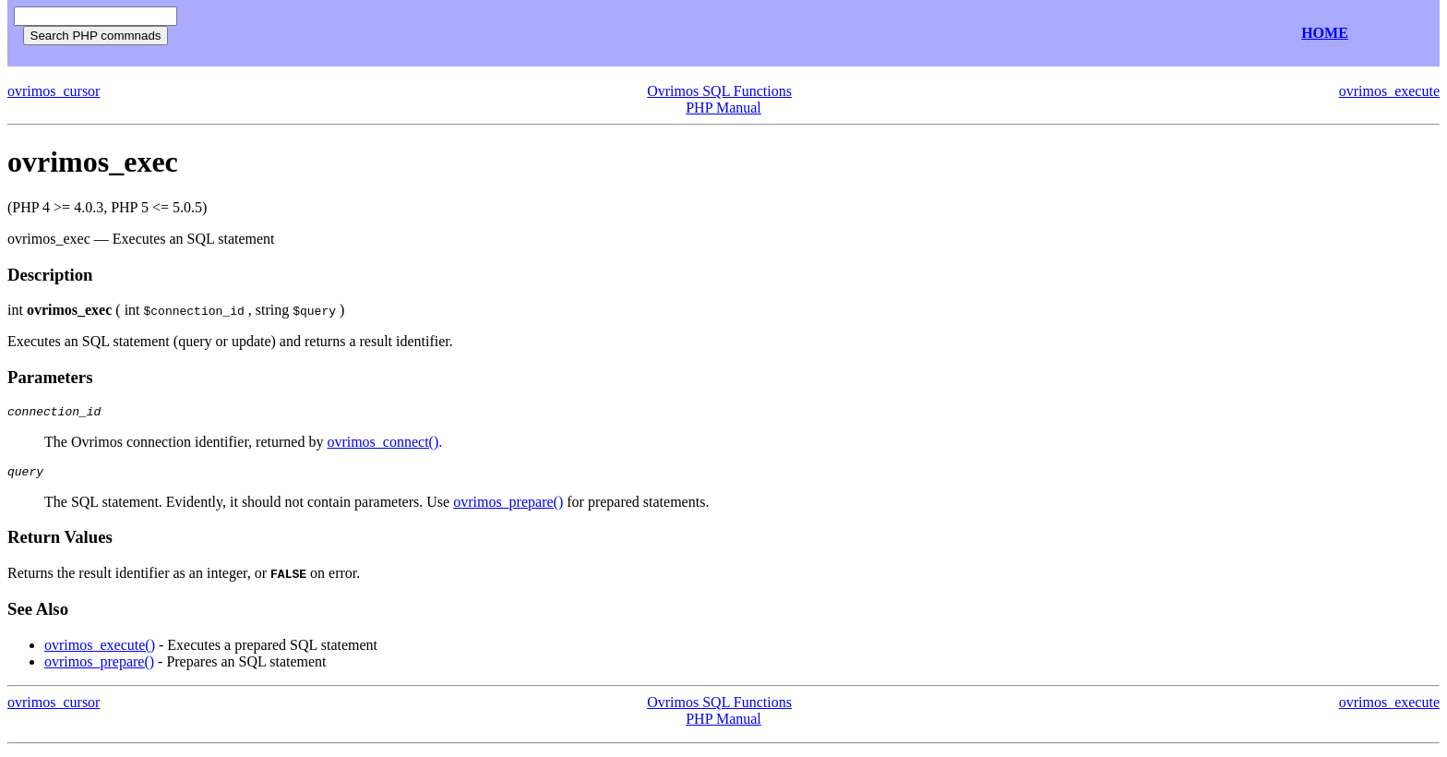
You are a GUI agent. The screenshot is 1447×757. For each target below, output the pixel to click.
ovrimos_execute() (99, 650)
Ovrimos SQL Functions (719, 91)
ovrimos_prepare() (508, 507)
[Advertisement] (404, 34)
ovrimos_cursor (53, 91)
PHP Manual (723, 107)
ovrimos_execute (1389, 91)
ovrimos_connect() (382, 444)
